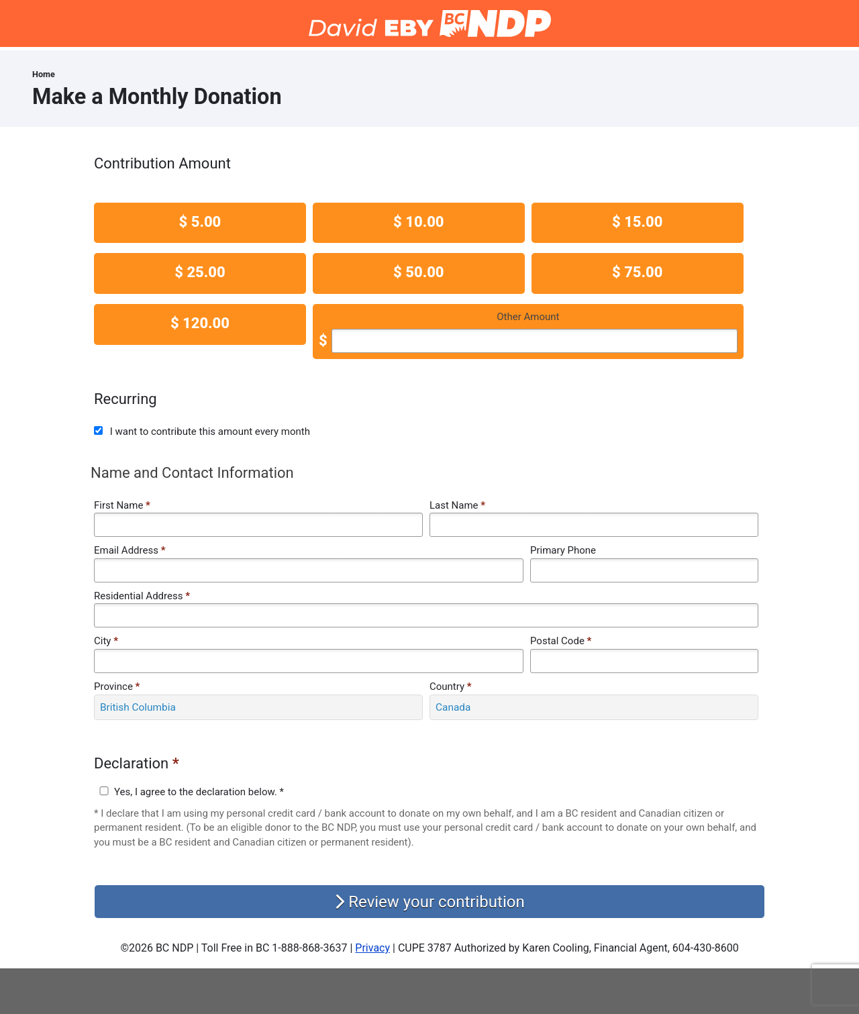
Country (451, 686)
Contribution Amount (162, 163)
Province (117, 686)
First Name (122, 505)
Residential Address (142, 596)
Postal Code (560, 641)
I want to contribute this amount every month (210, 431)
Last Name (457, 505)
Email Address (129, 550)
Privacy (372, 948)
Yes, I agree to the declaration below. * (199, 792)
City (106, 641)
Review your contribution (429, 902)
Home (43, 74)
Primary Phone (563, 550)
